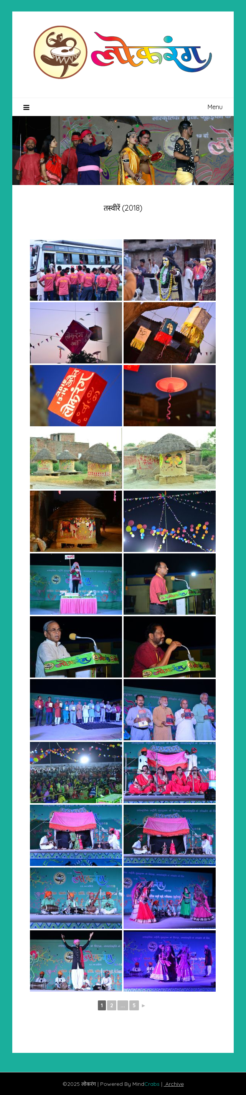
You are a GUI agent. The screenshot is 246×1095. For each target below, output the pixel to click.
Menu (215, 107)
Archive (174, 1083)
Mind (146, 1083)
